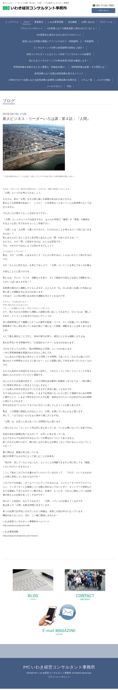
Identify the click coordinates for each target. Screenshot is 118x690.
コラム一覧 (86, 81)
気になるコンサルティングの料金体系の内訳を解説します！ (59, 62)
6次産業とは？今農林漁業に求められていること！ (72, 30)
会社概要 (72, 23)
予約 (69, 88)
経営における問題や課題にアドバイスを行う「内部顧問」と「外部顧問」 (59, 43)
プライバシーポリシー (32, 30)
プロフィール (106, 23)
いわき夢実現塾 (55, 23)
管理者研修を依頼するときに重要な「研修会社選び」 (40, 68)
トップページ (12, 23)
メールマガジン (54, 88)
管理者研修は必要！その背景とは (88, 68)
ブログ (26, 23)
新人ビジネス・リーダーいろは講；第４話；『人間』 (47, 120)
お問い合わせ (103, 11)
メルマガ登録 (103, 81)
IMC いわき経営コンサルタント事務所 (59, 668)
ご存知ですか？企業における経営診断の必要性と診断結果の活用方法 (42, 81)
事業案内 (38, 23)
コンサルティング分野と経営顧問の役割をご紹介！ (58, 49)
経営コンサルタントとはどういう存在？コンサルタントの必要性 (59, 55)
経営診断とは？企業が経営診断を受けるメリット (59, 75)
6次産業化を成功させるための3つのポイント (59, 36)
